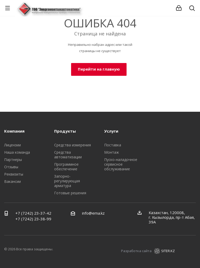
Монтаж (111, 152)
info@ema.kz (93, 213)
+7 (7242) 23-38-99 (33, 218)
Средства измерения (72, 144)
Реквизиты (13, 174)
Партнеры (13, 159)
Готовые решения (70, 192)
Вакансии (12, 181)
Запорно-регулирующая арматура (67, 181)
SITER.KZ (164, 250)
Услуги (111, 131)
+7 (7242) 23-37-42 (33, 213)
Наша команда (17, 152)
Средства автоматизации (68, 154)
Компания (14, 131)
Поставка (112, 144)
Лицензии (12, 144)
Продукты (65, 131)
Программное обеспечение (66, 166)
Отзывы (11, 166)
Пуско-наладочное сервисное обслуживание (120, 164)
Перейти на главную (99, 69)
